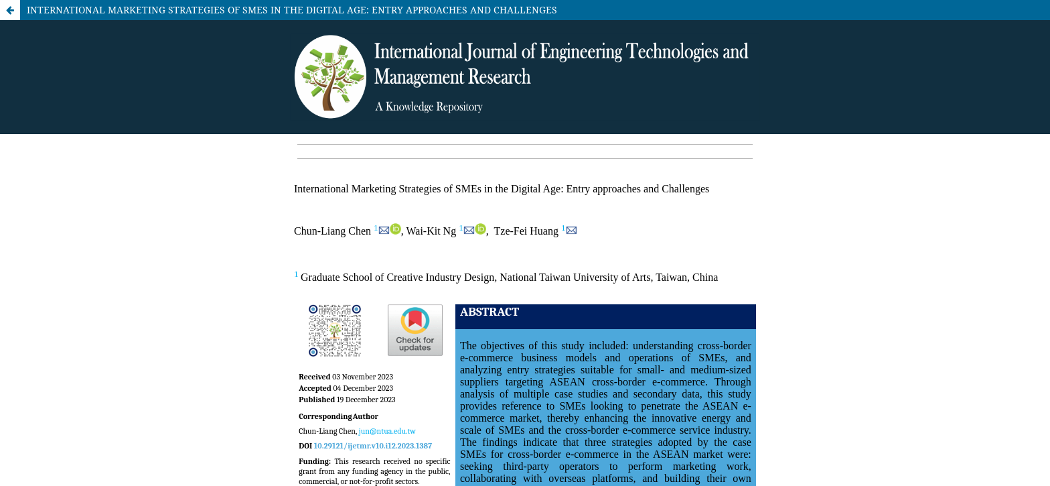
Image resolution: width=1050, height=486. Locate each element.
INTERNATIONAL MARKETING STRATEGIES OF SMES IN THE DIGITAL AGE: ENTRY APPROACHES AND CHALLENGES (292, 9)
